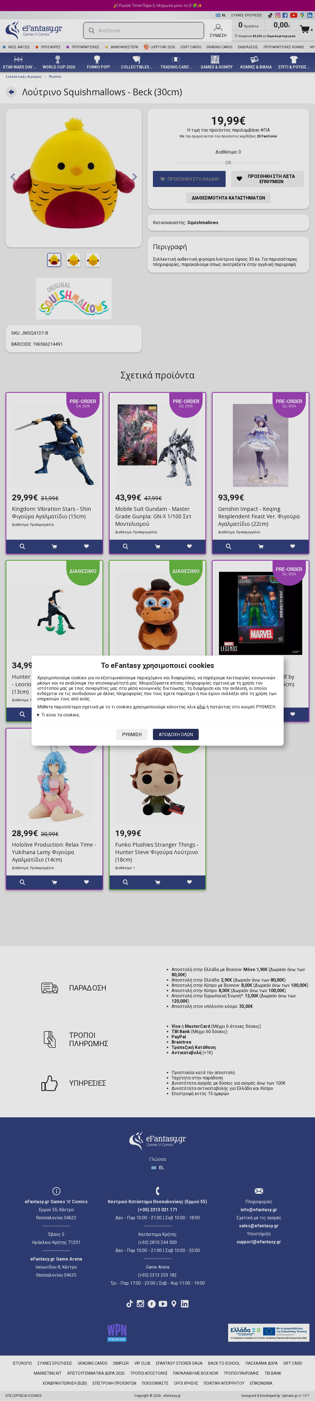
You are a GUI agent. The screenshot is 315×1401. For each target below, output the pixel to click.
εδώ (201, 706)
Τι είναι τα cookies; (61, 714)
